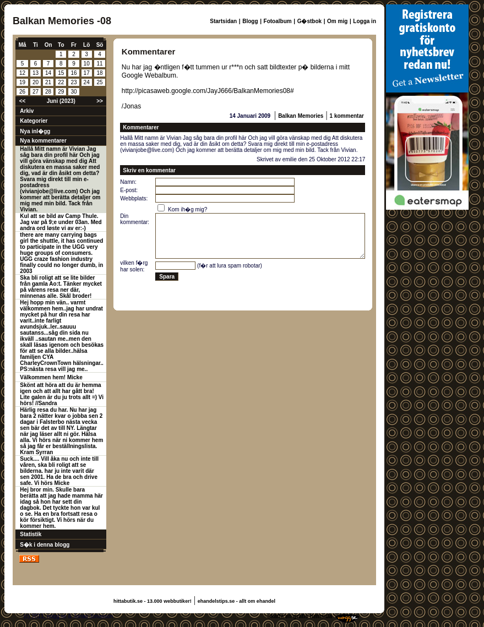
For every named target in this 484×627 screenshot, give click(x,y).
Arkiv (27, 111)
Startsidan (223, 21)
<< (22, 101)
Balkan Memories (300, 116)
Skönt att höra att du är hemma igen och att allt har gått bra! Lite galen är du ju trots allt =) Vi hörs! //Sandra (62, 394)
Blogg (250, 21)
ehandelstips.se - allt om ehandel (236, 601)
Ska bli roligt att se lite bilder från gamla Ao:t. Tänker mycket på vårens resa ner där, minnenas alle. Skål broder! (61, 287)
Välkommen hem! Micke (51, 377)
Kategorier (33, 121)
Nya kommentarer (43, 141)
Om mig (337, 21)
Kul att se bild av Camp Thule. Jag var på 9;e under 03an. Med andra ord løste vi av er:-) (60, 222)
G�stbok (309, 21)
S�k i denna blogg (44, 545)
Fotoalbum (278, 21)
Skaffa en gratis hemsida (299, 616)
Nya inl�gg (35, 131)
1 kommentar (347, 116)
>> (99, 101)
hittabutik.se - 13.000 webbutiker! (152, 601)
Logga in (364, 21)
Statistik (30, 534)
